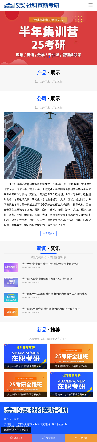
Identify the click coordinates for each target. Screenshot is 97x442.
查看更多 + (48, 233)
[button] (44, 57)
